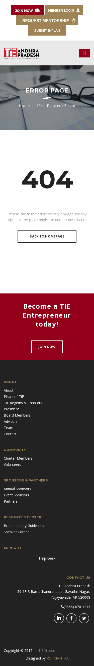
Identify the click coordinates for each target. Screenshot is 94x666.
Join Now (46, 346)
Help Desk (47, 558)
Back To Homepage (47, 236)
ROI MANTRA (58, 658)
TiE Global (46, 650)
